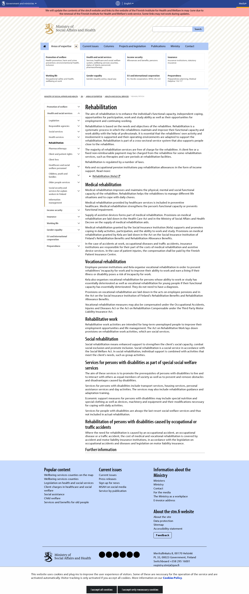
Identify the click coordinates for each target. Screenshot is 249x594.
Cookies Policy (172, 577)
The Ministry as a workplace (171, 496)
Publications (158, 46)
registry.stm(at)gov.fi (167, 565)
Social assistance (54, 494)
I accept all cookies (102, 589)
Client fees (54, 159)
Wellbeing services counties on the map (68, 475)
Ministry (175, 46)
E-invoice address (164, 500)
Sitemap (159, 524)
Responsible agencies (59, 126)
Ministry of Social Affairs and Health (61, 96)
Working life (52, 223)
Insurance (51, 216)
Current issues (91, 46)
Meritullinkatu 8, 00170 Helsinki (173, 553)
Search (198, 29)
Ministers (159, 480)
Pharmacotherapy (57, 148)
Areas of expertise (61, 46)
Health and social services (117, 96)
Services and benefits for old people (66, 502)
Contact (189, 46)
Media (242, 3)
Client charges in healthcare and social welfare (68, 488)
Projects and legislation (132, 46)
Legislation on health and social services (69, 483)
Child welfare (52, 498)
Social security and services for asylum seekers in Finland (58, 191)
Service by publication (112, 490)
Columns (109, 46)
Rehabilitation (56, 142)
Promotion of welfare (57, 106)
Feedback (162, 535)
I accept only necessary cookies (140, 589)
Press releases (107, 479)
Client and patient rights (60, 154)
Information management (55, 201)
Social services (56, 131)
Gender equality (54, 229)
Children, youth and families (58, 175)
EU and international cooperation (57, 238)
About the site (162, 517)
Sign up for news (109, 483)
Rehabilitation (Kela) (106, 176)
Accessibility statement (168, 528)
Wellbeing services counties (61, 479)
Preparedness (53, 246)
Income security (54, 210)
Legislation (54, 120)
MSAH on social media (112, 487)
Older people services (59, 182)
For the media (162, 492)
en (82, 96)
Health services (56, 137)
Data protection (163, 521)
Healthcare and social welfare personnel (59, 166)
